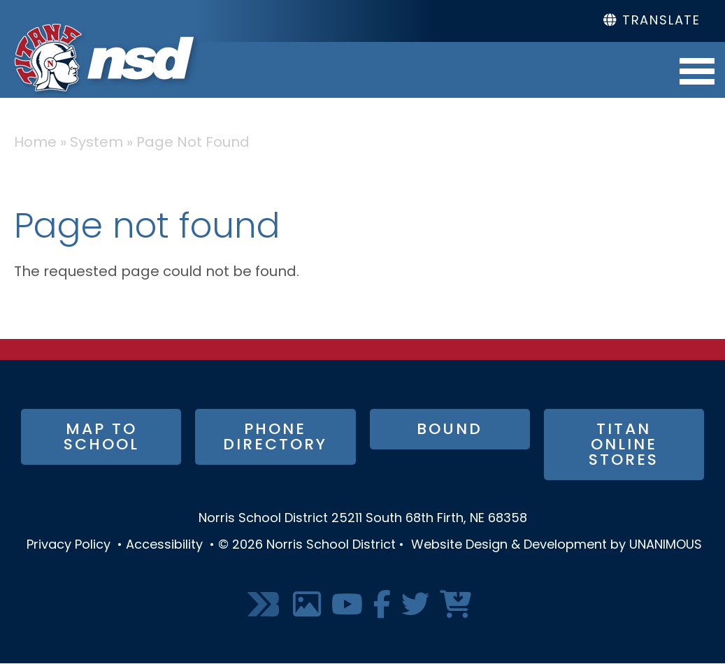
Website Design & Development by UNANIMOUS (556, 545)
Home (35, 143)
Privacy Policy (68, 545)
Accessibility (164, 545)
